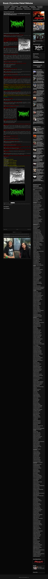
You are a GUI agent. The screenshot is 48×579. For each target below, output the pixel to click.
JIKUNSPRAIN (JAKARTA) (36, 404)
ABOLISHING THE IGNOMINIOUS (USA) (38, 189)
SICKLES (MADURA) (36, 498)
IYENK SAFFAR (35, 391)
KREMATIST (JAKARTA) (36, 415)
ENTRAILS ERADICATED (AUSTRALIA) (38, 322)
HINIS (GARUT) (35, 361)
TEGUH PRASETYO (35, 519)
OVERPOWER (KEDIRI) (36, 454)
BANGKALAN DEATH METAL (37, 220)
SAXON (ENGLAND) (36, 490)
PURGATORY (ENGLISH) (36, 466)
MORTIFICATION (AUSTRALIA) (37, 436)
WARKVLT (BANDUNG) (36, 548)
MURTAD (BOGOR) (35, 440)
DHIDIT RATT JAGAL (36, 305)
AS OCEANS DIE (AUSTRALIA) (37, 205)
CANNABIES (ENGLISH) (36, 247)
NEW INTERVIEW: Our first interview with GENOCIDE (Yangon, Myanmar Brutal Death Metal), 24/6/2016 (40, 163)
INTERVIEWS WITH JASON (37, 389)
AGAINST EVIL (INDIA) (36, 194)
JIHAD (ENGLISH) (19, 7)
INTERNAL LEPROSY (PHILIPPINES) (38, 386)
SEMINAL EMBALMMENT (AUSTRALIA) (38, 493)
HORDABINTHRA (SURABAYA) (37, 366)
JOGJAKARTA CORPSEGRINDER (37, 405)
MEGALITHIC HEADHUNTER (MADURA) (38, 428)
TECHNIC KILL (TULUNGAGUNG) (38, 518)
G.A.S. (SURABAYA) (35, 345)
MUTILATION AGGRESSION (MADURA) (38, 441)
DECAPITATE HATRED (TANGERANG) (38, 288)
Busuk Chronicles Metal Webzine (18, 3)
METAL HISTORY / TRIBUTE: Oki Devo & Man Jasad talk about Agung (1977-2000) (40, 170)
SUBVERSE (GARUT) (36, 512)
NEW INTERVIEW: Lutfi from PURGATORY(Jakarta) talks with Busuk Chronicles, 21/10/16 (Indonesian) (40, 149)
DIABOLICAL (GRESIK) (36, 306)
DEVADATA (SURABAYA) (36, 300)
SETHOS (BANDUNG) (36, 494)
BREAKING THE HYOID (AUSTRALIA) (38, 241)
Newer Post (5, 229)
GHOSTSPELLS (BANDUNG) (37, 347)
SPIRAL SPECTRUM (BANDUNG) (37, 509)
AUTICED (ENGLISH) (36, 211)
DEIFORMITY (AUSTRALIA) (37, 294)
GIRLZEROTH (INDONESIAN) (37, 350)
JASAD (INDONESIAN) (36, 399)
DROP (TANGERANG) (36, 318)
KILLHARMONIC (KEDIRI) (36, 410)
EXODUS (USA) (35, 327)
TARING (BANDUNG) (36, 517)
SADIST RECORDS (35, 480)
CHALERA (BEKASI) (36, 252)
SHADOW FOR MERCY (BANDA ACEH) (38, 495)
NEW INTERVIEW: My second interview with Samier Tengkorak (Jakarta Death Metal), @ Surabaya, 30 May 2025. (40, 105)
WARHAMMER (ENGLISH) (36, 546)
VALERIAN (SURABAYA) (36, 538)
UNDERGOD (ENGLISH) (36, 533)
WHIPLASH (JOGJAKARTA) (37, 551)
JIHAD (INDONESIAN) (36, 403)
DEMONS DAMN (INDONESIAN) (37, 299)
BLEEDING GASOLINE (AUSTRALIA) (38, 237)
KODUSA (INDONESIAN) (36, 413)
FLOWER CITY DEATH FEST (37, 336)
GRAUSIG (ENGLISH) (36, 355)
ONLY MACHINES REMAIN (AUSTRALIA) (36, 449)
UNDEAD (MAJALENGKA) (36, 532)
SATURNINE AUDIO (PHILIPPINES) (38, 489)
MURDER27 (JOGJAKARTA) (37, 437)
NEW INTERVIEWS (33, 7)
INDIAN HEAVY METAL (36, 379)
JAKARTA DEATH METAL (36, 395)
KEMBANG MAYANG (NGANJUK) (37, 409)
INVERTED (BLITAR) (36, 390)
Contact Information (36, 57)
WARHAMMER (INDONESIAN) (37, 547)
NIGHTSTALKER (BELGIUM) (37, 446)
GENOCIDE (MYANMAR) (36, 346)
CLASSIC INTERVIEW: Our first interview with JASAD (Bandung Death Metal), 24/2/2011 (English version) (40, 85)
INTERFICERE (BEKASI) (36, 385)
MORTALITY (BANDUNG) (36, 435)
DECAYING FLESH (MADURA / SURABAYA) (37, 290)
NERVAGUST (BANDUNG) (36, 445)
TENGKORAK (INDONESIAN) (37, 523)
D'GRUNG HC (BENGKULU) (37, 278)
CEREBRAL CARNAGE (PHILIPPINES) (38, 251)
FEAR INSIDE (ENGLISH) (36, 331)
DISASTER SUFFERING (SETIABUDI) (38, 310)
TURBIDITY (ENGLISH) (36, 527)
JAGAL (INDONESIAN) (36, 394)
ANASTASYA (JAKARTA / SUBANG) (38, 198)
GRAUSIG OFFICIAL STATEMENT (38, 357)
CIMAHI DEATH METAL (32, 6)
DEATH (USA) (35, 284)
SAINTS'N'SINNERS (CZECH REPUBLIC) (38, 485)
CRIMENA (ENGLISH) (36, 274)
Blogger (28, 577)
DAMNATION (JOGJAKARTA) (37, 282)
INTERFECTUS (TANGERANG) (37, 384)
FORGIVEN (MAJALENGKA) (37, 340)
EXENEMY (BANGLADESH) (37, 326)
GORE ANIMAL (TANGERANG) (37, 351)
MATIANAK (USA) (35, 424)
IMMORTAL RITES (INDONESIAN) (38, 375)
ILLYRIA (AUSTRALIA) (36, 371)
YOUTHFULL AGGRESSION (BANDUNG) (38, 553)
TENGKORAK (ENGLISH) (36, 522)
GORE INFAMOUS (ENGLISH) (37, 352)
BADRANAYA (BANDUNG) (36, 215)
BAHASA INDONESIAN (7, 6)
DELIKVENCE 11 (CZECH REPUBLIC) (38, 295)
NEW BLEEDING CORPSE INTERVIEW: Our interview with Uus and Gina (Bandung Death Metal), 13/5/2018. (40, 119)
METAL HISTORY (35, 431)
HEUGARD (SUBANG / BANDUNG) (37, 360)
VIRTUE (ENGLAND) (36, 542)
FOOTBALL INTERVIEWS (36, 337)
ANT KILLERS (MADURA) (36, 199)
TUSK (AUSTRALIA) (36, 529)
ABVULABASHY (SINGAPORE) (37, 190)
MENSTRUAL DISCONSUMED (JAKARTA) (37, 430)
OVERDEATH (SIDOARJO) (36, 453)
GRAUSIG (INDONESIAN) (36, 356)
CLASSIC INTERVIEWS (40, 6)
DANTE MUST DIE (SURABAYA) (37, 283)
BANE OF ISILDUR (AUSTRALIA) (37, 219)
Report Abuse (35, 572)
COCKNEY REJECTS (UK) (36, 261)
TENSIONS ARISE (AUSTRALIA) (37, 524)
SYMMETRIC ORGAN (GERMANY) (37, 514)
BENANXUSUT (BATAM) (36, 226)
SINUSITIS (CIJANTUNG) (36, 503)
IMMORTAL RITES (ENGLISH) (37, 374)
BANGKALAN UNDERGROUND (37, 221)
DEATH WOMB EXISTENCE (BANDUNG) (38, 287)
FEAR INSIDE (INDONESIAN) (37, 332)
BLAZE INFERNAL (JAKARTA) (37, 233)
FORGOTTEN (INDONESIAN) (37, 342)
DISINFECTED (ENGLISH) (37, 314)
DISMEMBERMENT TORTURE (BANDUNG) (37, 317)
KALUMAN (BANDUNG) (36, 408)
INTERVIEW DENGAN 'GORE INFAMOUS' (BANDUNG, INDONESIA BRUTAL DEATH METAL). (40, 142)
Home (17, 229)
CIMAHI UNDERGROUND (36, 256)
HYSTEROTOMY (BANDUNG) (37, 370)
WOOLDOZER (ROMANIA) (36, 552)
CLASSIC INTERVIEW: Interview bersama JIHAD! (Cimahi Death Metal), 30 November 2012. (40, 136)
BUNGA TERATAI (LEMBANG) (37, 243)
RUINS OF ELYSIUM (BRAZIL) (37, 475)
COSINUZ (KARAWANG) (36, 268)
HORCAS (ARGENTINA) (36, 365)
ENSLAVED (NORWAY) (36, 321)
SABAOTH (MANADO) (36, 479)
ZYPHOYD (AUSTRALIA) (36, 556)
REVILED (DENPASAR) (36, 474)
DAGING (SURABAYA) (36, 279)
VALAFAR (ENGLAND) (36, 537)
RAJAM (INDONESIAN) (36, 470)
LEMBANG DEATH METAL (26, 7)
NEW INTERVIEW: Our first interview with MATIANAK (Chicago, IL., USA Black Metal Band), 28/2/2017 (40, 91)
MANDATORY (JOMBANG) (36, 423)
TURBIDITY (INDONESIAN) (37, 528)
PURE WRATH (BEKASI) (36, 465)
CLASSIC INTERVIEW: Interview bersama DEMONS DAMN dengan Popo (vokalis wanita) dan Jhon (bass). (40, 112)
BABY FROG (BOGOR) (36, 214)
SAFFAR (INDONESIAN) (36, 484)
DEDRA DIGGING (35, 291)
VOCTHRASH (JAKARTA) (36, 543)
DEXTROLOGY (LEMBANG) (37, 304)
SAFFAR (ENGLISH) (40, 7)
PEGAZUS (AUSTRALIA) (36, 458)
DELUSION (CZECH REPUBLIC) (37, 296)
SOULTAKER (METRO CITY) (37, 508)
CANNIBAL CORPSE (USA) (36, 248)
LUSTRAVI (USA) (35, 419)
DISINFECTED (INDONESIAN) (37, 315)
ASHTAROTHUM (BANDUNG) (37, 206)
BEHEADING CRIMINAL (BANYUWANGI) (36, 224)
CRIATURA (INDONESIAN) (37, 273)
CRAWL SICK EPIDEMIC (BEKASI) (38, 269)
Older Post (29, 229)
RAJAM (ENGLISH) (35, 469)
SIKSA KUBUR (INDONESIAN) (37, 500)
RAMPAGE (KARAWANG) (36, 471)
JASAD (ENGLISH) (13, 7)
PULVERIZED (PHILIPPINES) (37, 464)
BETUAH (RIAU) (35, 228)
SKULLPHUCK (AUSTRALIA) (37, 504)
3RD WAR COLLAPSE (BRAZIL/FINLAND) (36, 186)
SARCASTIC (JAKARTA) (36, 488)
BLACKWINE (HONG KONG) (37, 231)
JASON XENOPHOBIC (36, 400)
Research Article (35, 56)
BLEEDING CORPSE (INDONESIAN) (38, 236)
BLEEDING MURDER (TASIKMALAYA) (38, 238)
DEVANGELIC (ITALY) (36, 301)
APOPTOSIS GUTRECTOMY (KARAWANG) (37, 202)
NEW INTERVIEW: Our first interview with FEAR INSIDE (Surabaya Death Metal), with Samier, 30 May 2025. (40, 79)
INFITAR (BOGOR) (35, 380)
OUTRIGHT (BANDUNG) (36, 452)
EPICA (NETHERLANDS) (36, 323)
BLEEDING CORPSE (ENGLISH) (24, 6)
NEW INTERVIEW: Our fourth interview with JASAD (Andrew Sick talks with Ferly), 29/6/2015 (40, 98)
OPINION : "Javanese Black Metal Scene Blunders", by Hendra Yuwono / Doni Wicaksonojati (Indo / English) (40, 156)
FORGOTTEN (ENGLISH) (36, 341)
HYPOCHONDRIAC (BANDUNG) (37, 369)
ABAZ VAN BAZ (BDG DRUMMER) (37, 187)
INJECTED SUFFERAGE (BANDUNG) (38, 381)
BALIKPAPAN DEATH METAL (37, 216)
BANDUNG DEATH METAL (15, 6)
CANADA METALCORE (36, 246)
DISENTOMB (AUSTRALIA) (37, 311)
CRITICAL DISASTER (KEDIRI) (37, 277)
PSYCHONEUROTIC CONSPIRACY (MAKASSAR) (38, 462)
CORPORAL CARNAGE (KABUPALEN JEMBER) (38, 265)
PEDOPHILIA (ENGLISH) (36, 457)
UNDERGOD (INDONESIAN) (37, 534)
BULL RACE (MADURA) (36, 242)
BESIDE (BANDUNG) (36, 227)
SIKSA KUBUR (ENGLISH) (36, 499)
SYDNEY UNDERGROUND (9, 204)
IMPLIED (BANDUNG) (36, 376)
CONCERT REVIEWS (6, 7)
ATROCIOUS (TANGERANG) (37, 210)
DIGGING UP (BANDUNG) (36, 309)
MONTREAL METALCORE (36, 432)
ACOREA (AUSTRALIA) (36, 193)
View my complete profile (40, 568)
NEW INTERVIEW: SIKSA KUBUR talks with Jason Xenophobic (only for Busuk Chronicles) (40, 176)
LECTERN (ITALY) (35, 418)
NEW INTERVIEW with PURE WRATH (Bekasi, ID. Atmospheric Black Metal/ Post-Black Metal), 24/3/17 (40, 72)
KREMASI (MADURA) (36, 414)
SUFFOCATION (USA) (36, 513)
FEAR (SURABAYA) (35, 328)
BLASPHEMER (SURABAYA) (37, 232)
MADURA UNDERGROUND (37, 420)
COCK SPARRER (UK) (36, 260)
